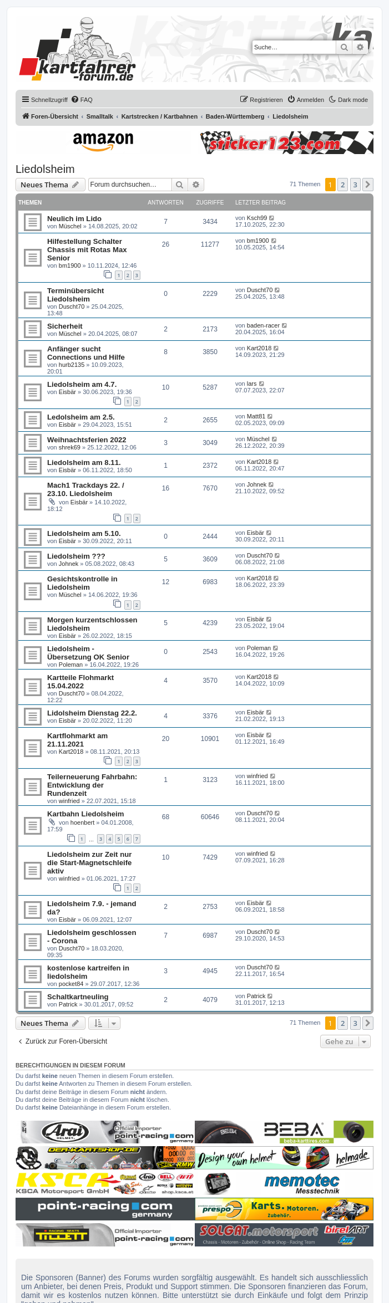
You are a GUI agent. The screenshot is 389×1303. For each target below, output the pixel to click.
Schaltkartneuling (78, 997)
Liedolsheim (45, 169)
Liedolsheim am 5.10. (84, 533)
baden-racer (263, 325)
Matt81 (256, 416)
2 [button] (343, 185)
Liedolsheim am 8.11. (84, 462)
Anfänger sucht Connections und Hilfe (86, 353)
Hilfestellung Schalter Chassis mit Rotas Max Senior (87, 249)
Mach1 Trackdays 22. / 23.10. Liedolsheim (85, 489)
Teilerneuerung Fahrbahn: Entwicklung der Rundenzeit (92, 785)
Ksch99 (257, 217)
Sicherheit (65, 326)
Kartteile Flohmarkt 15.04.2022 (80, 681)
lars (252, 383)
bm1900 (70, 265)
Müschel (70, 226)
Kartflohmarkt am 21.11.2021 (77, 740)
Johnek (256, 484)
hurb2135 (72, 364)
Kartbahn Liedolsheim (85, 814)
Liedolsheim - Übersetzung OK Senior (88, 653)
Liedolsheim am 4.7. (82, 384)
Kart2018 (259, 348)
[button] (367, 184)
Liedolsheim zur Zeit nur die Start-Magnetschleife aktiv (89, 862)
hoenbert (82, 822)
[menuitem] (81, 99)
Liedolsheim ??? (76, 556)
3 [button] (355, 185)
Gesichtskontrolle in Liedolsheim (82, 583)
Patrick (68, 1004)
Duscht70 (71, 306)
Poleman (71, 664)
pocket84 (71, 983)
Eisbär (67, 392)
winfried (69, 801)
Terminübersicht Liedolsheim (75, 295)
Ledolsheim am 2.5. (81, 417)
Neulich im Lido (74, 218)
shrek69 (69, 447)
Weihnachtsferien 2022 (87, 440)
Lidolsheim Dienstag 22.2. (92, 713)
